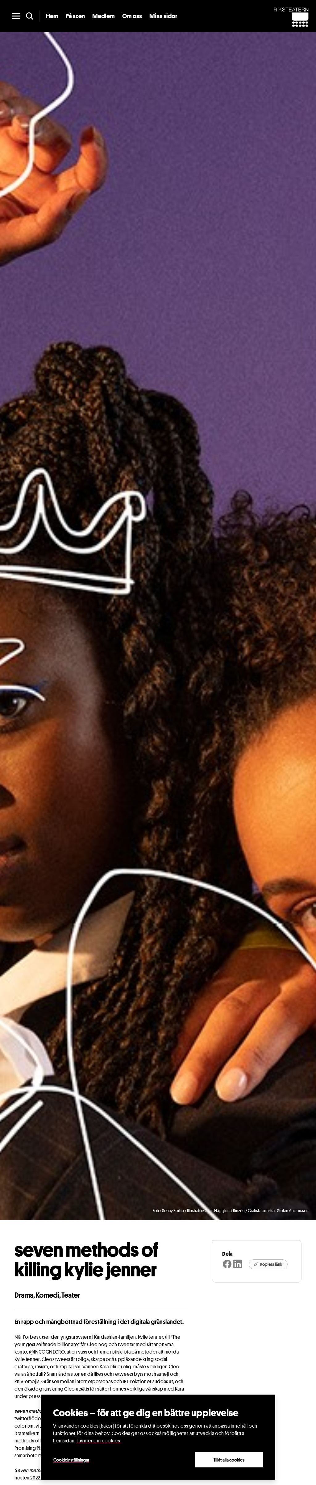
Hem (52, 16)
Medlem (103, 16)
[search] (29, 16)
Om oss (132, 16)
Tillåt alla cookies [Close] (229, 1460)
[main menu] (16, 16)
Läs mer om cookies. (99, 1440)
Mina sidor (163, 16)
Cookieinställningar (71, 1460)
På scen (75, 16)
